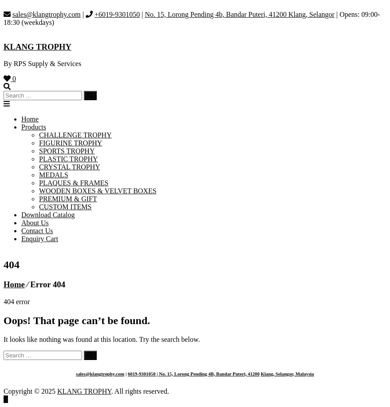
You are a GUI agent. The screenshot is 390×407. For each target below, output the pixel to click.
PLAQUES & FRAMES (73, 183)
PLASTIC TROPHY (68, 159)
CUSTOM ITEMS (65, 207)
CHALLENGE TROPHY (75, 135)
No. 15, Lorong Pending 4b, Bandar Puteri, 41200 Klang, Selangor (240, 14)
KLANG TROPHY (37, 46)
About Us (35, 223)
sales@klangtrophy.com (46, 14)
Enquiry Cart (39, 239)
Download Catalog (48, 215)
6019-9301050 (142, 373)
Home (30, 119)
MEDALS (53, 175)
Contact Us (37, 231)
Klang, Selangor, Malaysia (287, 373)
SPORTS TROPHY (67, 151)
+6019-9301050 (117, 14)
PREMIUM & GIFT (68, 199)
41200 (254, 373)
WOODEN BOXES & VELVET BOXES (98, 191)
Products (33, 127)
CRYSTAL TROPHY (69, 167)
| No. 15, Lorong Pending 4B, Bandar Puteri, (202, 373)
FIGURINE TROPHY (70, 143)
